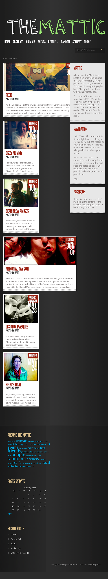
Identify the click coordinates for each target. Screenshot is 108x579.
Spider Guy (15, 548)
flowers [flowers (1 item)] (37, 448)
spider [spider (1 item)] (27, 463)
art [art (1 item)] (29, 441)
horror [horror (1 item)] (40, 452)
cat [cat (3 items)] (48, 444)
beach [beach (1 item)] (37, 441)
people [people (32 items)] (18, 454)
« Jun (10, 513)
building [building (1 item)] (40, 444)
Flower (14, 534)
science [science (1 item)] (42, 460)
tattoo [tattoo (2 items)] (38, 463)
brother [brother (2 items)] (33, 444)
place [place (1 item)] (34, 456)
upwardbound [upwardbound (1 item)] (23, 466)
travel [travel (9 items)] (45, 463)
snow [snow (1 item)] (22, 463)
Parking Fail (16, 539)
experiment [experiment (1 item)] (23, 448)
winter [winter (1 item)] (31, 466)
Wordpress (95, 564)
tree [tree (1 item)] (9, 466)
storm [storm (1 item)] (32, 463)
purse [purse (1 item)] (38, 456)
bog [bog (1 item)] (21, 444)
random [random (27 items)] (15, 458)
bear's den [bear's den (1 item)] (44, 441)
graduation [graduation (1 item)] (25, 452)
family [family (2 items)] (30, 448)
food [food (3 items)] (42, 447)
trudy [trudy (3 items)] (14, 466)
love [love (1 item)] (9, 456)
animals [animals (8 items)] (21, 441)
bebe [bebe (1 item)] (10, 444)
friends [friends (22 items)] (14, 451)
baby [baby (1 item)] (32, 441)
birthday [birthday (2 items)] (16, 444)
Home (6, 58)
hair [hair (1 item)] (31, 452)
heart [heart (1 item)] (36, 452)
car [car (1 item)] (45, 444)
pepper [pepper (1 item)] (28, 456)
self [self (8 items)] (17, 463)
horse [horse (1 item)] (46, 452)
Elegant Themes (70, 564)
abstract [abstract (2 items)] (11, 441)
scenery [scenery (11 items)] (33, 459)
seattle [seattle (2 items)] (11, 463)
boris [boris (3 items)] (26, 444)
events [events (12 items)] (13, 447)
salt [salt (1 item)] (25, 460)
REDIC (13, 544)
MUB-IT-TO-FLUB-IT (20, 553)
